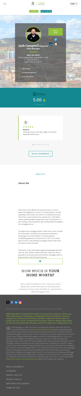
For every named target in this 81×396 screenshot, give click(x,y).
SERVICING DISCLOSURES (17, 383)
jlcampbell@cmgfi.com (29, 72)
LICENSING (11, 371)
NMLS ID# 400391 (33, 55)
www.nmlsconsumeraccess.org (41, 330)
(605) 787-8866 (26, 69)
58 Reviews (39, 104)
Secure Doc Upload (28, 76)
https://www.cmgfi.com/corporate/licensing (21, 359)
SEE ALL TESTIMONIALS (40, 154)
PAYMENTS (33, 11)
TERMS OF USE (13, 388)
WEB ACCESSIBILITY (15, 367)
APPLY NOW (55, 32)
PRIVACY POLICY (14, 379)
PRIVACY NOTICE (14, 375)
